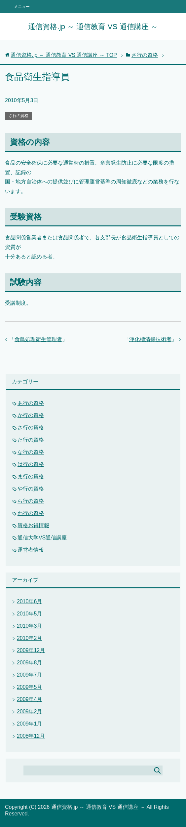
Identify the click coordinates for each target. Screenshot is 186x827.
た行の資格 (31, 440)
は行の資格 (31, 464)
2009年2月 (29, 711)
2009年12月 (31, 650)
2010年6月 (29, 601)
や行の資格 (31, 489)
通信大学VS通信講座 (42, 537)
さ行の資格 (18, 115)
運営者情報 (31, 550)
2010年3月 (29, 626)
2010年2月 (29, 638)
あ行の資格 (31, 403)
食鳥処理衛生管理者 (38, 339)
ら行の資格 (31, 501)
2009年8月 (29, 662)
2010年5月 (29, 613)
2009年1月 (29, 724)
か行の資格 (31, 415)
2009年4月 (29, 699)
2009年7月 (29, 675)
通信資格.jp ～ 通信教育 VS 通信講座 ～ (93, 26)
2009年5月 (29, 687)
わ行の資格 (31, 513)
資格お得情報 (33, 525)
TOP (64, 55)
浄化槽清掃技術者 (150, 339)
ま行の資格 (31, 476)
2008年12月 (31, 736)
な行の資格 (31, 452)
